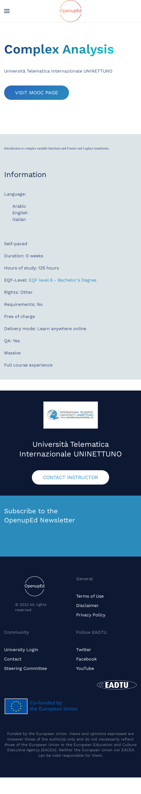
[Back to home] (70, 11)
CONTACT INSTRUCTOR (70, 477)
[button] (7, 11)
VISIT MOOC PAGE (36, 92)
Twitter (83, 649)
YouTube (85, 668)
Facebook (86, 659)
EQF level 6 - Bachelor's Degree (62, 280)
